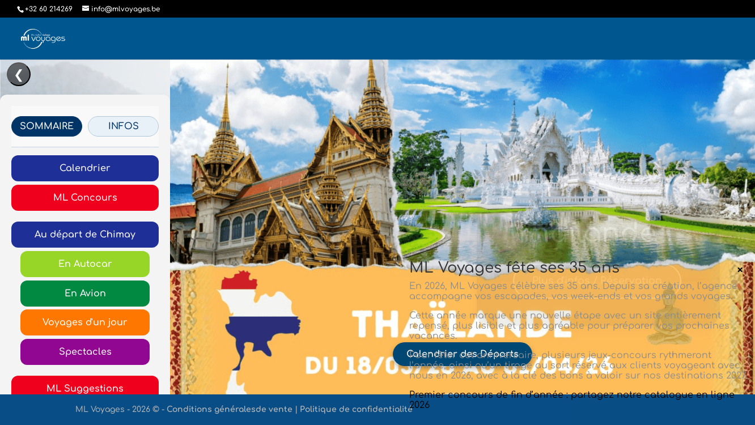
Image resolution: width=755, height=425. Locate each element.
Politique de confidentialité (356, 409)
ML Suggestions (85, 389)
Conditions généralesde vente (229, 409)
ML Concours (85, 198)
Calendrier (85, 168)
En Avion (85, 293)
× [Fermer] (740, 270)
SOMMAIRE (47, 126)
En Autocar (85, 264)
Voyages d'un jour (85, 322)
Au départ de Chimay (85, 235)
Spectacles (85, 352)
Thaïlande (584, 235)
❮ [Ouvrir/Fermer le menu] (19, 75)
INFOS (123, 126)
